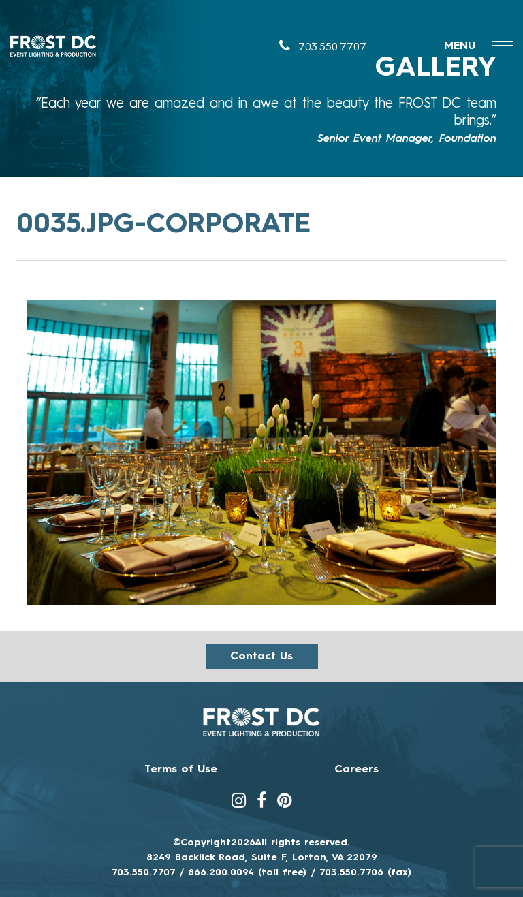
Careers (356, 769)
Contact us (261, 656)
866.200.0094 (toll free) (247, 872)
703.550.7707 (322, 47)
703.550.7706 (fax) (365, 872)
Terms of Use (180, 769)
